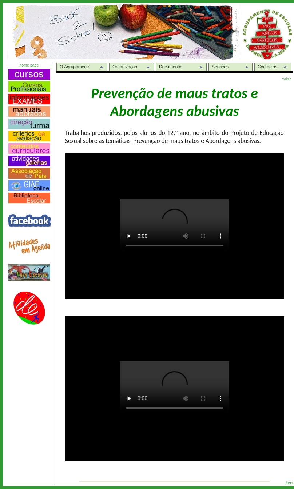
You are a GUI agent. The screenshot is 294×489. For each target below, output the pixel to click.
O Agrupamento (75, 66)
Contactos (267, 66)
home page (29, 65)
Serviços (220, 66)
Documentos (171, 66)
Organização (124, 66)
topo (289, 483)
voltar (286, 79)
